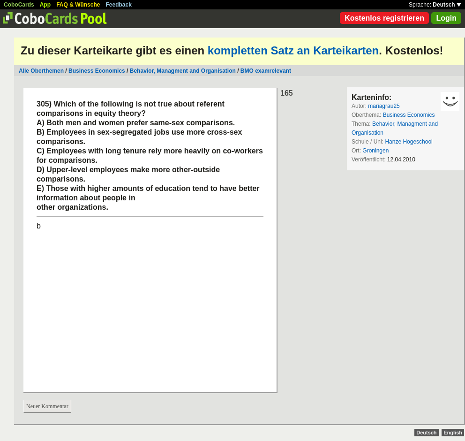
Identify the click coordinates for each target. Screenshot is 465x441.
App (45, 4)
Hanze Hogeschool (408, 141)
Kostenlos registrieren (384, 18)
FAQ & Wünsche (78, 4)
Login (446, 18)
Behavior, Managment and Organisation (183, 71)
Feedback (119, 4)
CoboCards (19, 4)
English (452, 432)
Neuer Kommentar (47, 406)
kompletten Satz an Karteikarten (293, 50)
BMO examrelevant (265, 71)
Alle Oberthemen (41, 71)
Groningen (375, 150)
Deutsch (447, 4)
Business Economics (96, 71)
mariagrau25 (383, 106)
